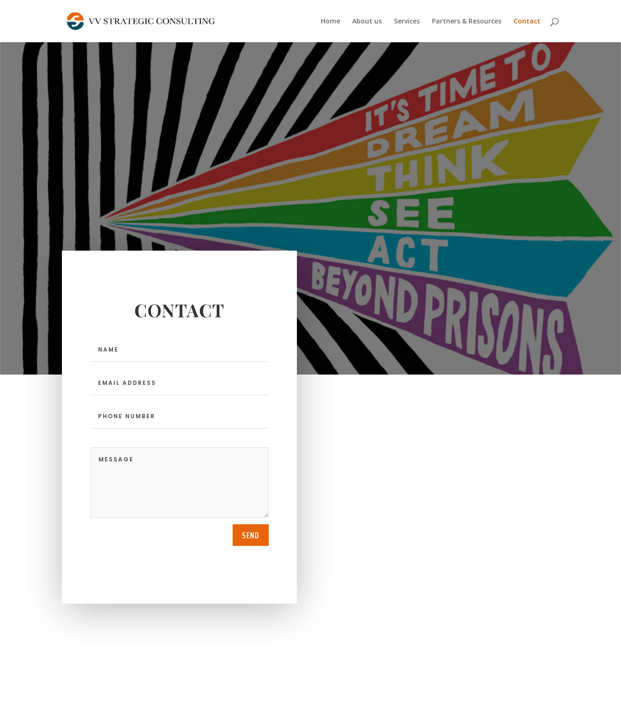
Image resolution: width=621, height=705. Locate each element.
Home (330, 21)
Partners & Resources (466, 21)
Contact (527, 21)
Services (407, 21)
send (250, 535)
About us (367, 21)
